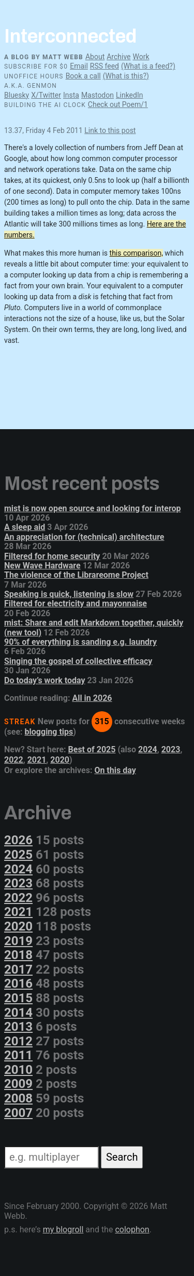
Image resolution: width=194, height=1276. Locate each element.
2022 (13, 760)
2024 (147, 749)
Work (140, 56)
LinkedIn (129, 95)
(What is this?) (126, 76)
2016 (18, 983)
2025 (18, 854)
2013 (18, 1026)
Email (79, 66)
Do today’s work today (44, 680)
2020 (59, 760)
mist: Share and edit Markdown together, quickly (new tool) (93, 627)
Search (122, 1157)
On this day (115, 770)
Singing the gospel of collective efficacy (78, 661)
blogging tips (49, 732)
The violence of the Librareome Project (76, 575)
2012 (18, 1041)
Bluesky (16, 95)
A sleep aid (24, 527)
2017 (18, 969)
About (95, 56)
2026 (18, 840)
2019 (18, 941)
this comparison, (136, 253)
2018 (18, 955)
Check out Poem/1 (118, 104)
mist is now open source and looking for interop (92, 508)
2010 (18, 1069)
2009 (18, 1083)
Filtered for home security (52, 556)
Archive (118, 56)
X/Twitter (46, 95)
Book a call (83, 76)
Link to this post (110, 130)
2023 (171, 749)
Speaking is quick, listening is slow (68, 594)
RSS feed (104, 66)
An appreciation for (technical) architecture (84, 537)
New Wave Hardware (42, 565)
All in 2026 (92, 698)
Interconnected (70, 36)
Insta (71, 95)
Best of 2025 (92, 749)
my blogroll (63, 1229)
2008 (18, 1098)
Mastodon (97, 95)
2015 (18, 998)
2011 (18, 1055)
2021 (37, 760)
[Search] (51, 1157)
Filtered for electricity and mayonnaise (75, 603)
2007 (18, 1113)
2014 (18, 1012)
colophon (132, 1229)
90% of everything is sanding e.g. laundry (80, 642)
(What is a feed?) (148, 66)
